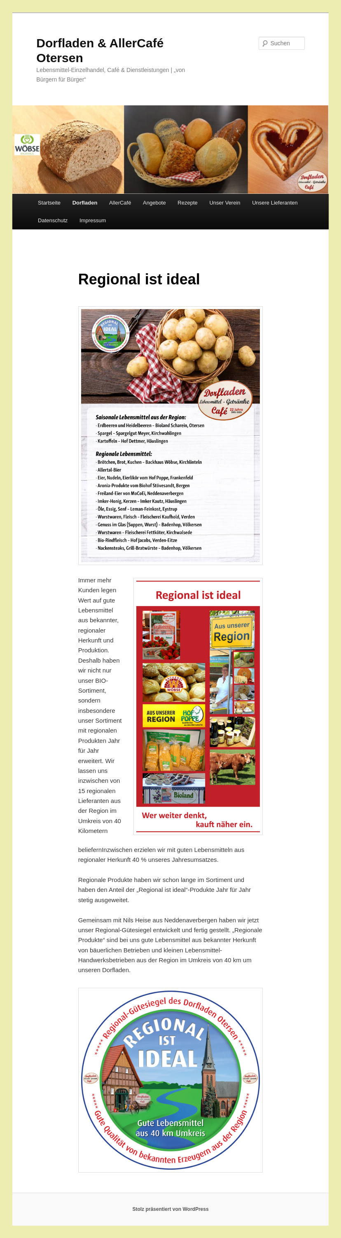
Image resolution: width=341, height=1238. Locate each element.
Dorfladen (85, 203)
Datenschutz (53, 220)
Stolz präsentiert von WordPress (170, 1209)
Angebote (154, 203)
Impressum (92, 220)
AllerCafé (120, 203)
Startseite (49, 203)
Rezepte (187, 203)
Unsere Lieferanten (275, 203)
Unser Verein (224, 203)
